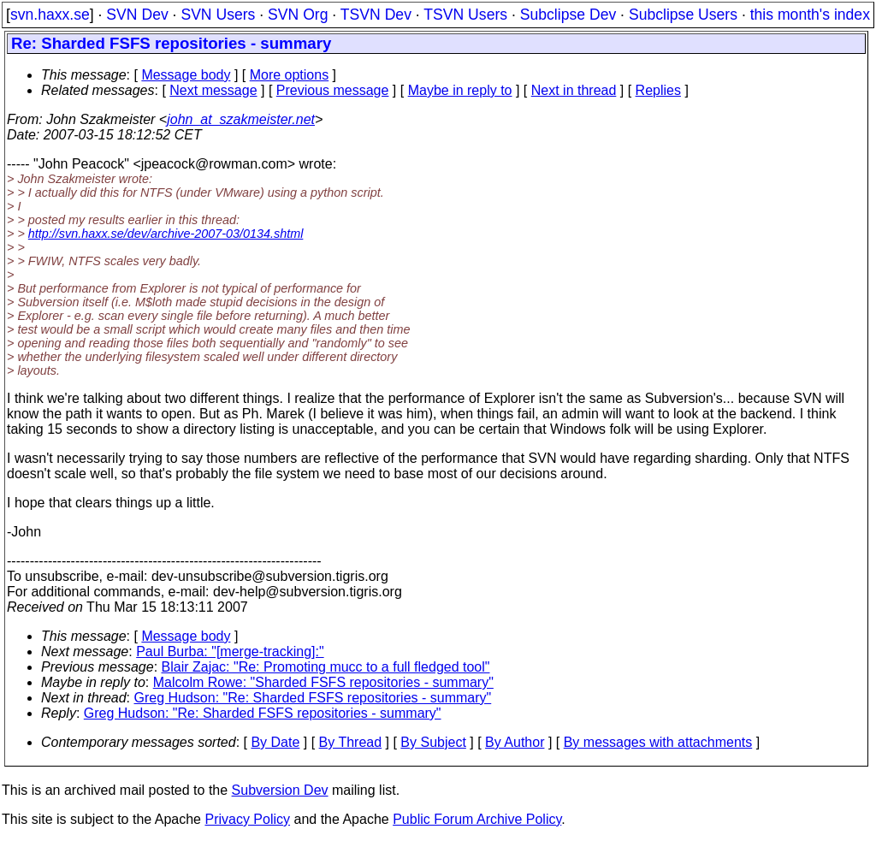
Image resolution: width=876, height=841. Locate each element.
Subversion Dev (280, 790)
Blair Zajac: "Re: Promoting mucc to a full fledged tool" (326, 667)
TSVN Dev (375, 14)
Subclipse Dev (568, 14)
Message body (185, 75)
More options (289, 75)
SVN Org (298, 14)
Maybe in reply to (460, 90)
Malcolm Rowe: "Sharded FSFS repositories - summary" (323, 682)
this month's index (810, 14)
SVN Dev (137, 14)
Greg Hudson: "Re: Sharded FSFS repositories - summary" (313, 697)
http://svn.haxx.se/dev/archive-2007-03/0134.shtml (166, 233)
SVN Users (218, 14)
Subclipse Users (683, 14)
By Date (275, 742)
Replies (658, 90)
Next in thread (574, 90)
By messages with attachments (658, 742)
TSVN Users (465, 14)
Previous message (332, 90)
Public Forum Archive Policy (477, 819)
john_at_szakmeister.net (241, 119)
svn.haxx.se (50, 14)
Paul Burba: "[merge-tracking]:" (229, 651)
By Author (514, 742)
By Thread (350, 742)
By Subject (432, 742)
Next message (213, 90)
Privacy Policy (247, 819)
